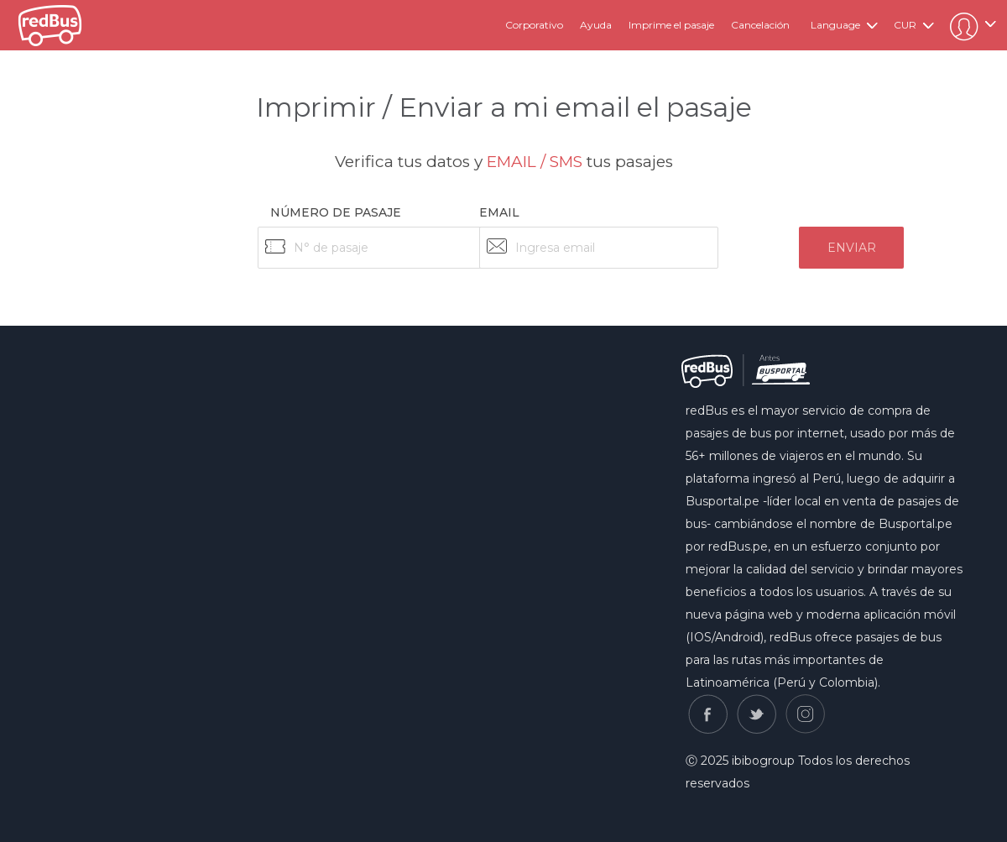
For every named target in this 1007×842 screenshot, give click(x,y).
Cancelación (760, 24)
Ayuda (596, 24)
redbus (50, 25)
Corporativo (534, 24)
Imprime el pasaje (671, 24)
